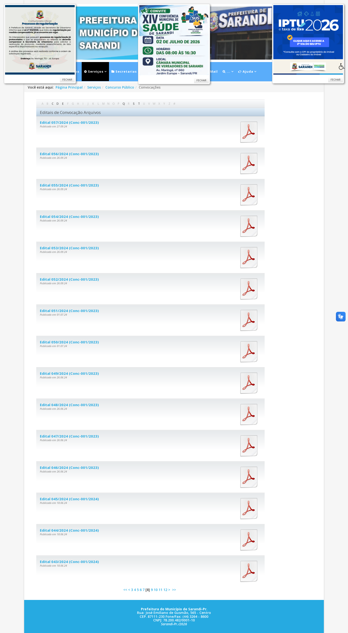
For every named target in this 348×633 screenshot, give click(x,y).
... (226, 71)
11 (160, 589)
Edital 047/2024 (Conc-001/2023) (69, 436)
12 (165, 589)
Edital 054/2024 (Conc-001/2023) (69, 216)
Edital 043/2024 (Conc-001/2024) (69, 561)
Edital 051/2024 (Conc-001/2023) (69, 310)
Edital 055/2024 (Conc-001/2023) (69, 185)
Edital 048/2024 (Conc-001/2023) (69, 404)
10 (156, 589)
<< (125, 589)
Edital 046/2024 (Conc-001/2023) (69, 467)
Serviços (93, 71)
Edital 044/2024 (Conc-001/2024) (69, 530)
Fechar (336, 79)
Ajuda (245, 71)
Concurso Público (119, 87)
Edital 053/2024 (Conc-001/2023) (69, 247)
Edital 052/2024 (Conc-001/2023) (69, 279)
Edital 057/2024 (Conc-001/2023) (69, 122)
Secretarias (124, 71)
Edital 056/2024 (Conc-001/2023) (69, 153)
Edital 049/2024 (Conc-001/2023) (69, 373)
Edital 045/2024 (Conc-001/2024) (69, 498)
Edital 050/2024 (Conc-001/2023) (69, 342)
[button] (343, 67)
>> (174, 589)
